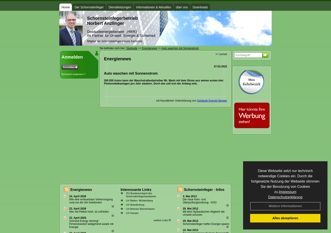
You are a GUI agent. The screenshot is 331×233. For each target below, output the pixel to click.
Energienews (81, 190)
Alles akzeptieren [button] (285, 218)
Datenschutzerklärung (285, 197)
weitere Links (162, 220)
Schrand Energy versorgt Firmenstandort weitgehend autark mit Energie (91, 224)
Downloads (200, 7)
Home (66, 7)
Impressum (287, 192)
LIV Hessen (132, 213)
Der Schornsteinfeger (89, 7)
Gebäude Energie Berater (212, 100)
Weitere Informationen (285, 206)
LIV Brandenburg (135, 204)
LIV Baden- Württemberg (139, 200)
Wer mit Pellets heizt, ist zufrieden (89, 211)
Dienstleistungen (120, 7)
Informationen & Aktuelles (153, 7)
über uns (182, 7)
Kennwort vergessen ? (73, 74)
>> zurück (221, 54)
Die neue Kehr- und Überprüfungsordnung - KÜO (199, 201)
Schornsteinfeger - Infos (204, 190)
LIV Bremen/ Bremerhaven (140, 209)
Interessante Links (135, 190)
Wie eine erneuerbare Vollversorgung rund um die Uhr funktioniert (91, 201)
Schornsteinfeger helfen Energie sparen (206, 224)
